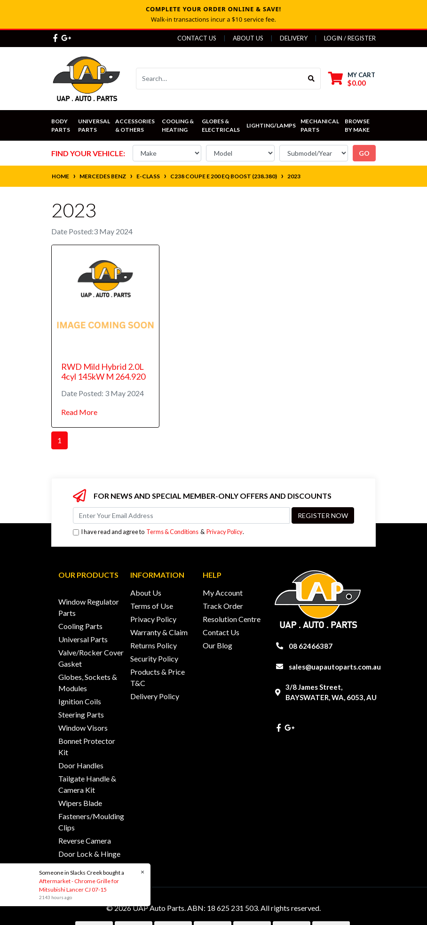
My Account (223, 592)
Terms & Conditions (172, 531)
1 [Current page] (59, 440)
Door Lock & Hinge (89, 853)
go (364, 153)
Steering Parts (81, 714)
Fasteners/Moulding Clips (91, 822)
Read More (79, 411)
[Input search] (219, 78)
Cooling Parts (80, 626)
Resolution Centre (232, 618)
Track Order (223, 605)
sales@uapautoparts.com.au (335, 666)
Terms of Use (151, 605)
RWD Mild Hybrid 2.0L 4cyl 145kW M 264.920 (103, 371)
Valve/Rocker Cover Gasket (91, 658)
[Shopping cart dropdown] (352, 79)
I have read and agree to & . (158, 531)
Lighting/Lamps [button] (271, 125)
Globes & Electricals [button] (221, 125)
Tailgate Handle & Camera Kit (87, 784)
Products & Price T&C (157, 677)
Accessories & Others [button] (135, 125)
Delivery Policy (154, 696)
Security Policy (154, 658)
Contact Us (196, 38)
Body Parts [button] (60, 125)
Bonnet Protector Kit (86, 746)
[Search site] (311, 78)
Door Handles (80, 765)
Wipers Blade (80, 802)
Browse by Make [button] (358, 125)
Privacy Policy (224, 531)
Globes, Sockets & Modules (87, 682)
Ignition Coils (79, 701)
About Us (248, 38)
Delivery (294, 38)
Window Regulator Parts (88, 607)
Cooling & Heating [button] (178, 125)
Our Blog (217, 645)
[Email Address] (181, 515)
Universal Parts (94, 125)
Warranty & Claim (159, 632)
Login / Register (350, 38)
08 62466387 (310, 646)
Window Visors (83, 727)
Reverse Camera (84, 840)
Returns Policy (153, 645)
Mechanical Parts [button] (320, 125)
